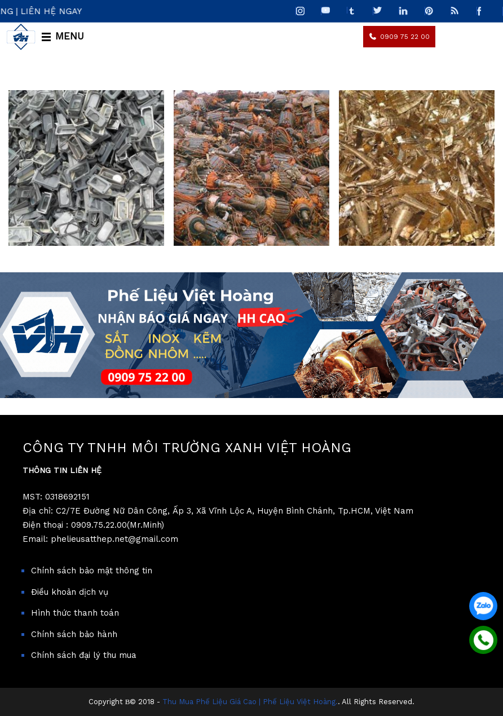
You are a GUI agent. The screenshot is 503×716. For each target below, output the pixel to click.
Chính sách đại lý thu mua (83, 655)
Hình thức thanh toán (75, 613)
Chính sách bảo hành (74, 634)
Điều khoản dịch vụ (69, 592)
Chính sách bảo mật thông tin (91, 570)
